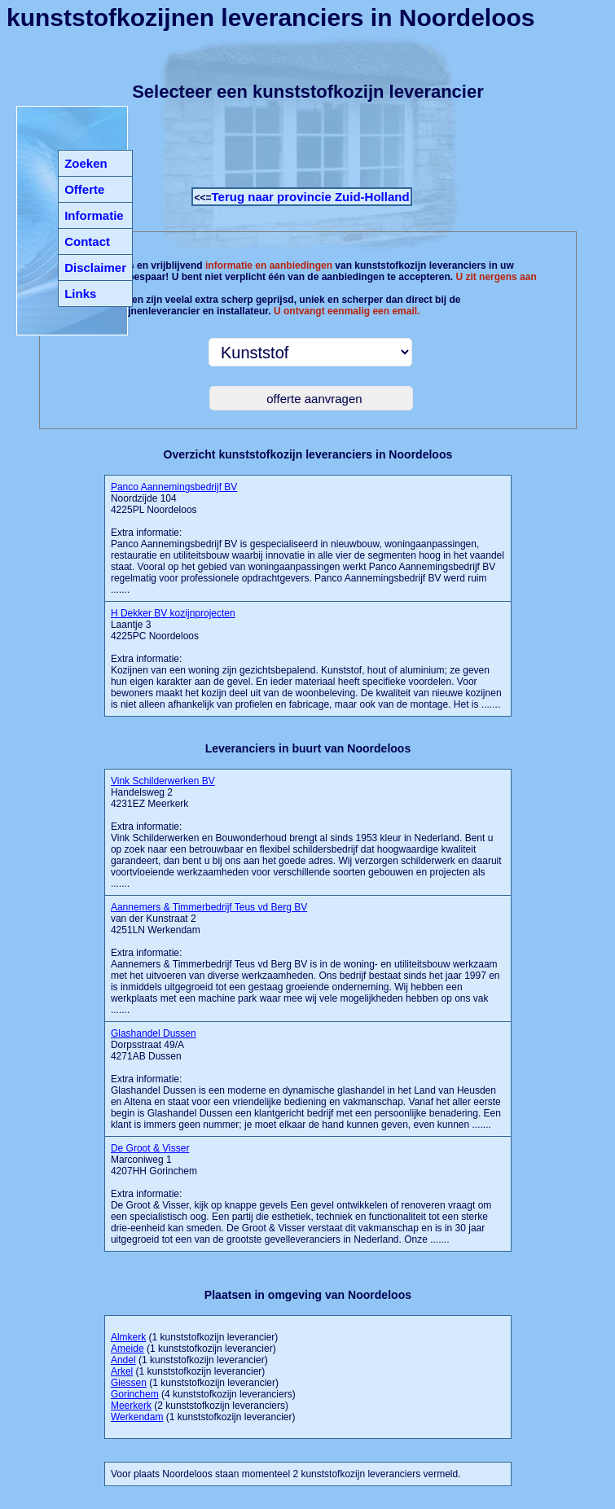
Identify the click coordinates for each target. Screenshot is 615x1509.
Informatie (94, 215)
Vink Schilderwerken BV (163, 781)
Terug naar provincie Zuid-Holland (311, 197)
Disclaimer (95, 267)
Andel (123, 1360)
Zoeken (86, 163)
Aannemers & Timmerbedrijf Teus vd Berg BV (209, 907)
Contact (87, 241)
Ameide (127, 1348)
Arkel (122, 1371)
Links (80, 293)
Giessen (129, 1382)
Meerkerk (131, 1405)
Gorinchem (135, 1394)
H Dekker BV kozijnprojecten (173, 613)
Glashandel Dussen (153, 1033)
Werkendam (137, 1417)
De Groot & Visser (150, 1148)
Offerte (84, 189)
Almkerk (128, 1337)
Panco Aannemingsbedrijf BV (174, 487)
